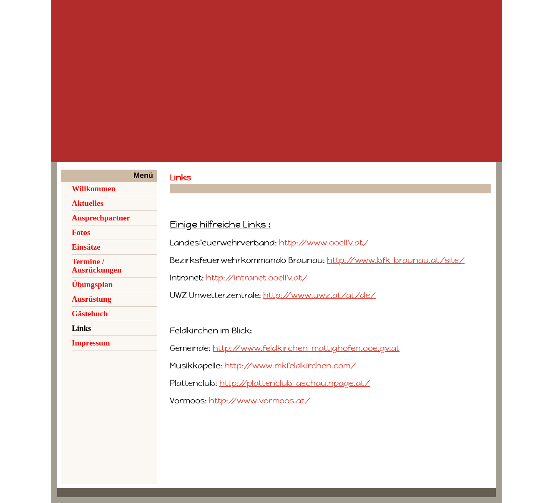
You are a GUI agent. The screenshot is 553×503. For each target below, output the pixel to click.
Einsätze (86, 247)
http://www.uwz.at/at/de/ (319, 295)
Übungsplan (92, 284)
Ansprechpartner (101, 217)
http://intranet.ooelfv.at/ (257, 278)
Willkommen (94, 188)
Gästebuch (90, 313)
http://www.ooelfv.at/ (324, 243)
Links (81, 328)
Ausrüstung (91, 299)
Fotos (81, 232)
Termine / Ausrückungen (96, 265)
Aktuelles (87, 203)
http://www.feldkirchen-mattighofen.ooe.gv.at (306, 348)
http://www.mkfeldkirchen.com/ (290, 365)
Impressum (91, 342)
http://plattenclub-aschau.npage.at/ (294, 383)
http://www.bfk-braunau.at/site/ (396, 260)
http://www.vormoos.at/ (259, 400)
